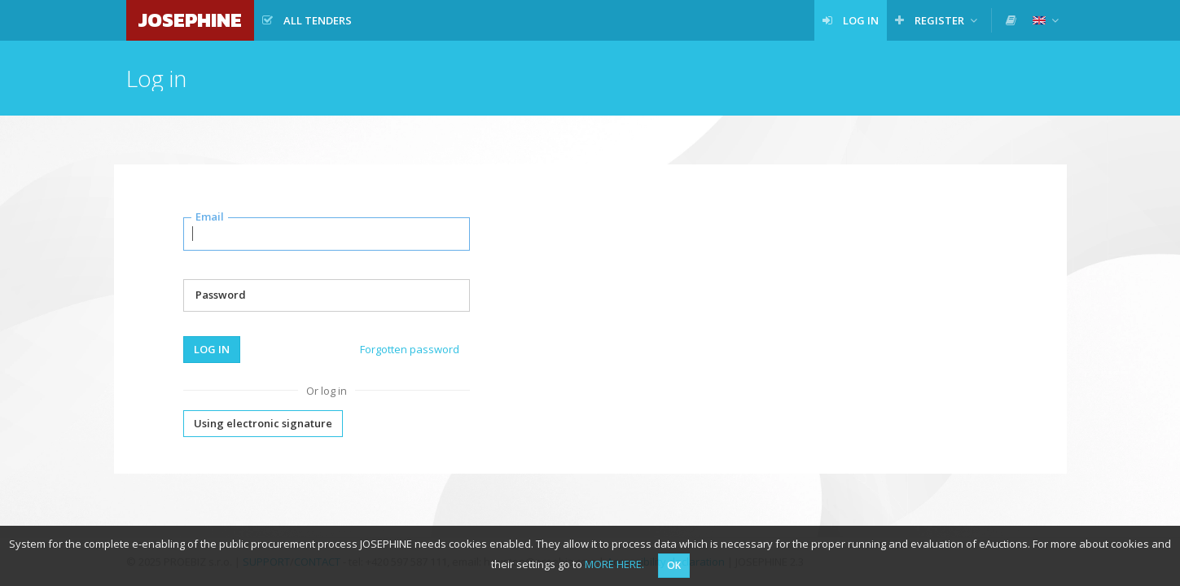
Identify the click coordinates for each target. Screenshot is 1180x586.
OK (674, 565)
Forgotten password (409, 349)
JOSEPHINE (190, 20)
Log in (212, 349)
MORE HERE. (614, 564)
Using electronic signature (263, 423)
